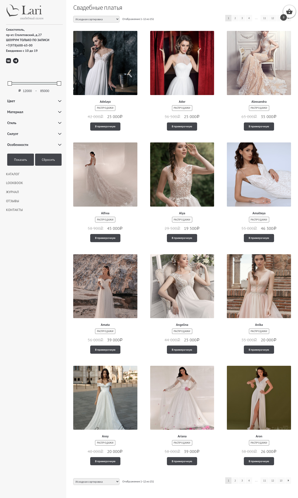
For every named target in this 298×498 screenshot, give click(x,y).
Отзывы (12, 201)
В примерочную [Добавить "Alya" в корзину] (182, 238)
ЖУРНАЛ (12, 192)
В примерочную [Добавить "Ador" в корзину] (182, 126)
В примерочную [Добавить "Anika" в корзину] (259, 349)
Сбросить (48, 160)
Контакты (14, 210)
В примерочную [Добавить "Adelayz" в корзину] (105, 126)
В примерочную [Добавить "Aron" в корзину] (259, 461)
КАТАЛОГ (13, 174)
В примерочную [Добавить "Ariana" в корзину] (182, 461)
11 (264, 18)
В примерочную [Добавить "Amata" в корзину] (105, 349)
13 (281, 480)
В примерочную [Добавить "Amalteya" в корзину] (259, 238)
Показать (20, 160)
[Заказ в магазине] (96, 19)
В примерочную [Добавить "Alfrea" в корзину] (105, 238)
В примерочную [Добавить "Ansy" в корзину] (105, 461)
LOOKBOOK (14, 183)
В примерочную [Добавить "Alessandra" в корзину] (259, 126)
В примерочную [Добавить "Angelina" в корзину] (182, 349)
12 (272, 18)
